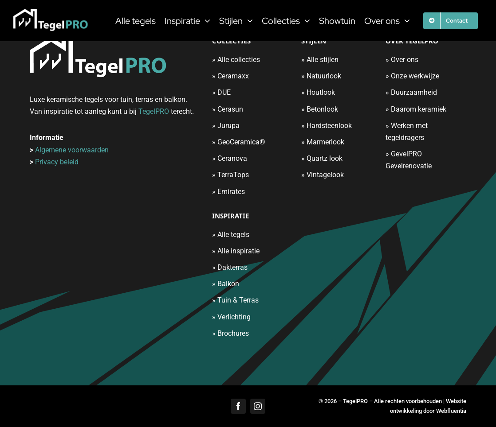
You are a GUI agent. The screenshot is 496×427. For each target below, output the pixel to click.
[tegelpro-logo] (52, 12)
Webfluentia (451, 411)
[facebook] (238, 406)
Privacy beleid (57, 162)
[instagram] (257, 406)
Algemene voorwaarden (72, 150)
